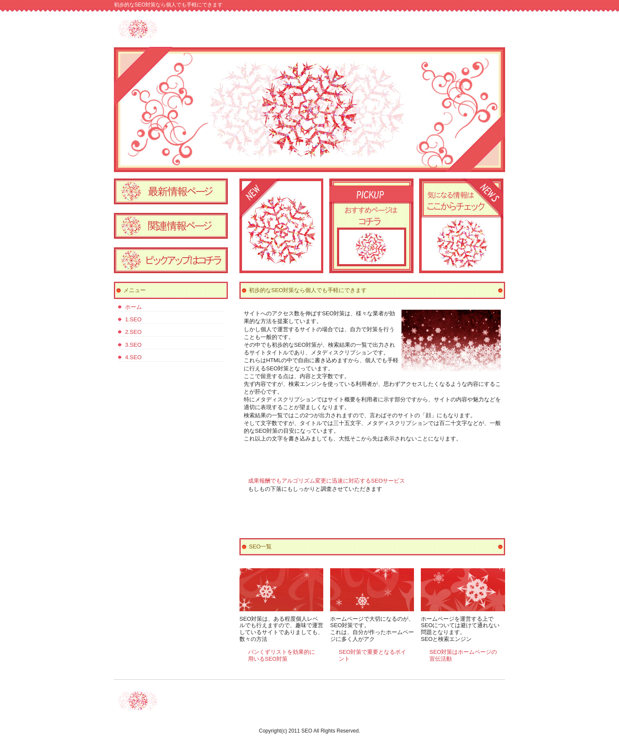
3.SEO (133, 345)
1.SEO (133, 319)
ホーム (133, 307)
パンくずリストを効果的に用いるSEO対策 (281, 655)
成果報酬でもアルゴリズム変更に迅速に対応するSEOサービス (326, 480)
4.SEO (133, 357)
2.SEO (133, 332)
